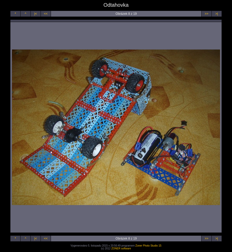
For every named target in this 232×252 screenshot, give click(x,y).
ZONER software (121, 248)
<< (46, 14)
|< (35, 14)
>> (206, 14)
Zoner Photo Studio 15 (149, 245)
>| (216, 14)
